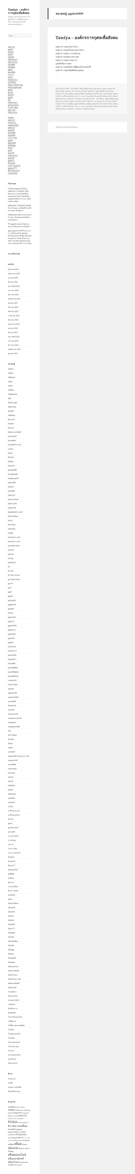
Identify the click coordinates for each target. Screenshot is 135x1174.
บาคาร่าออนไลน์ (14, 165)
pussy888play (13, 672)
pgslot (10, 69)
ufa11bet (11, 773)
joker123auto (13, 499)
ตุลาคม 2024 (13, 353)
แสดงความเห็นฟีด (14, 1087)
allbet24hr (12, 407)
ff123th (11, 457)
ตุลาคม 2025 (13, 303)
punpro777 (12, 168)
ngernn (11, 554)
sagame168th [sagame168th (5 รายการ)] (13, 1132)
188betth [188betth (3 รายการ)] (22, 1107)
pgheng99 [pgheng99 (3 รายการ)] (20, 1118)
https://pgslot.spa (15, 87)
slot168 (11, 739)
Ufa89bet (11, 785)
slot (9, 100)
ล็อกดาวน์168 (13, 891)
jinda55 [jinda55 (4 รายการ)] (10, 1116)
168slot (11, 369)
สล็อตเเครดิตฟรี (14, 983)
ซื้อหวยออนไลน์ (14, 170)
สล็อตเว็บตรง (13, 59)
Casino (10, 449)
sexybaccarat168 (14, 718)
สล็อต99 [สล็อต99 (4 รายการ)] (24, 1144)
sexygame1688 (14, 726)
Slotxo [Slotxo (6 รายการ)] (23, 1132)
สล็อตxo (11, 954)
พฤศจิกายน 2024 (14, 349)
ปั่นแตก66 (11, 163)
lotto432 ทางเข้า (14, 537)
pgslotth (11, 638)
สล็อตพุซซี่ (12, 958)
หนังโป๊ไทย (12, 82)
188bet (10, 373)
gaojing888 (12, 470)
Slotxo (10, 743)
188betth (11, 377)
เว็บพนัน (11, 1029)
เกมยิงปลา (12, 1004)
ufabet (10, 790)
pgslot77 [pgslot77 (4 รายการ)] (25, 1122)
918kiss (11, 117)
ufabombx (12, 794)
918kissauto (12, 394)
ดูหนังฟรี (11, 130)
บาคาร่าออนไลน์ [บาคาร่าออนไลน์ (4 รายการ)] (13, 1140)
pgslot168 (12, 617)
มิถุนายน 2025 (13, 320)
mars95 (11, 550)
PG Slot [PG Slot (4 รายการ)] (20, 1122)
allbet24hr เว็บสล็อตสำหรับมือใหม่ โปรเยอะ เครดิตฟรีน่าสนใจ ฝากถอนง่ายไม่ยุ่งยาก (19, 208)
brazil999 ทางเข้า (15, 445)
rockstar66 (12, 680)
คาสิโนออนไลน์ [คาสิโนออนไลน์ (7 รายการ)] (20, 1134)
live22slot (12, 524)
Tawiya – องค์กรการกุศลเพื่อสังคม (18, 11)
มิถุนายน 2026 (13, 269)
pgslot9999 (12, 625)
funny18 (11, 466)
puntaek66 (12, 655)
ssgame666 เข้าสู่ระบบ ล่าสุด (18, 756)
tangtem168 (13, 760)
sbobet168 (12, 705)
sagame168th (13, 125)
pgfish (10, 596)
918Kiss (11, 390)
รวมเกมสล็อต (13, 886)
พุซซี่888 (11, 874)
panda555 (12, 562)
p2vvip (10, 558)
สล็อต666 (11, 924)
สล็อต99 (11, 945)
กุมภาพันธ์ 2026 (14, 286)
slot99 (10, 54)
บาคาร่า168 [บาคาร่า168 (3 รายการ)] (27, 1138)
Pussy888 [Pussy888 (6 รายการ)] (11, 1129)
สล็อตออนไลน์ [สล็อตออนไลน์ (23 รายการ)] (17, 1155)
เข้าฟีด (10, 1083)
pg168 (10, 49)
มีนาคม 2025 (13, 332)
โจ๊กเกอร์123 (12, 112)
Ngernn (90, 101)
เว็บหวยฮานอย (13, 1046)
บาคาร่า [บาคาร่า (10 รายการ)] (20, 1137)
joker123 (11, 47)
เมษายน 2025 (13, 328)
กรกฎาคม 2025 (14, 315)
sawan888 (12, 701)
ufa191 (10, 781)
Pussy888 (11, 663)
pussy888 (11, 72)
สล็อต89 (11, 937)
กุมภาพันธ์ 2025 (14, 336)
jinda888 (11, 491)
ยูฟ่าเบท (11, 882)
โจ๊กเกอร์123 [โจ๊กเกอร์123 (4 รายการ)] (18, 1165)
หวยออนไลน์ (12, 173)
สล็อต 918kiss (13, 903)
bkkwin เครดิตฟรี (14, 432)
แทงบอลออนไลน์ (14, 1055)
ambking (11, 415)
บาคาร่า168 (12, 138)
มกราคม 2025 (13, 341)
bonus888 (12, 440)
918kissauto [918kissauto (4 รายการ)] (20, 1110)
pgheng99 (12, 143)
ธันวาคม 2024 (13, 345)
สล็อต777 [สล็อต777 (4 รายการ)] (27, 1148)
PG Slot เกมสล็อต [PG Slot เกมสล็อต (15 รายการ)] (17, 1126)
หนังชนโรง (12, 123)
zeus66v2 (11, 802)
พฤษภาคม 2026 (14, 273)
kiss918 (11, 95)
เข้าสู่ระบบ (12, 1079)
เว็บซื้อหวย (12, 1021)
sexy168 (11, 710)
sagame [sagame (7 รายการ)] (19, 1129)
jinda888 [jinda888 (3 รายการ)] (15, 1116)
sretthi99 (11, 752)
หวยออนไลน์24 (13, 1000)
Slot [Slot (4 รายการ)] (19, 1132)
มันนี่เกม (11, 878)
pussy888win (13, 676)
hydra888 (12, 482)
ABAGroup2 (12, 402)
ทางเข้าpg (12, 840)
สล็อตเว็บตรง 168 (14, 979)
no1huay (97, 101)
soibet (10, 747)
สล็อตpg (11, 949)
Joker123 (11, 495)
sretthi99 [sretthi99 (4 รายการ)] (11, 1135)
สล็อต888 (11, 64)
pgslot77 (11, 160)
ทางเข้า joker (13, 107)
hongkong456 (13, 478)
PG (9, 567)
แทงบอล (11, 1050)
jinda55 (11, 52)
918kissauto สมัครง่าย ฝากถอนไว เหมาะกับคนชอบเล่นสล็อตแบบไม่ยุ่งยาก (19, 217)
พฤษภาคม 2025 (14, 324)
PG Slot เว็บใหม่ (14, 575)
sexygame (12, 722)
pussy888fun (13, 668)
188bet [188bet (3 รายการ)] (18, 1107)
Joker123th (12, 503)
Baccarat (11, 419)
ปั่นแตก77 (11, 865)
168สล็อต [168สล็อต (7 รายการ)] (12, 1107)
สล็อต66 (11, 57)
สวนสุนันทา (12, 992)
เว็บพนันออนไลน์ (14, 1034)
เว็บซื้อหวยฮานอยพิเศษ (16, 1025)
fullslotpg (12, 145)
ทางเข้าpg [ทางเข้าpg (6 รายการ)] (12, 1138)
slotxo (10, 77)
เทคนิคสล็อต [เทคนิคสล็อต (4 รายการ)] (24, 1162)
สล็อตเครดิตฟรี (13, 970)
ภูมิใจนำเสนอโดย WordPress (67, 127)
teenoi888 (12, 764)
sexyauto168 (13, 714)
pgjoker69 (12, 604)
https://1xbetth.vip (15, 85)
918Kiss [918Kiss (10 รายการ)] (11, 1109)
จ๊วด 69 (10, 819)
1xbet (10, 381)
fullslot (11, 461)
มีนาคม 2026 (13, 282)
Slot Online (12, 735)
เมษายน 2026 (13, 278)
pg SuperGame (14, 579)
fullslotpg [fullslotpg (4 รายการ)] (27, 1110)
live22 (10, 148)
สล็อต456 (11, 912)
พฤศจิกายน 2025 (14, 299)
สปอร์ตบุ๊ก (11, 895)
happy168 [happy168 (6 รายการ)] (18, 1113)
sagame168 (12, 693)
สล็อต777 (11, 928)
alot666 (11, 411)
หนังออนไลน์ (12, 155)
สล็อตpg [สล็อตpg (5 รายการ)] (11, 1151)
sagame (11, 689)
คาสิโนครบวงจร (14, 811)
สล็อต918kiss (13, 941)
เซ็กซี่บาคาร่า (13, 1008)
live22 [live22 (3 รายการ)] (16, 1118)
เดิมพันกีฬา (12, 1013)
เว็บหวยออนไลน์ (14, 1042)
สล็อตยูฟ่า (11, 962)
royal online (13, 684)
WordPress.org (14, 1091)
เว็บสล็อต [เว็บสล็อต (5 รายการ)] (11, 1165)
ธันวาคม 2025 (13, 294)
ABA (9, 398)
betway (11, 428)
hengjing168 (13, 474)
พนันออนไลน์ (13, 870)
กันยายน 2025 (13, 307)
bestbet (11, 423)
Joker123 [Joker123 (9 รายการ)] (22, 1115)
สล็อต (10, 899)
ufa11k (10, 777)
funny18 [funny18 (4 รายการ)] (10, 1113)
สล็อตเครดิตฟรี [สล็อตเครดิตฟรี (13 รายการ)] (16, 1158)
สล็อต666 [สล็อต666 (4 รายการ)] (21, 1148)
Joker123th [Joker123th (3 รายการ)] (11, 1118)
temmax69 (12, 769)
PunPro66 (12, 646)
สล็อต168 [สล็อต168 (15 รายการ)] (13, 1148)
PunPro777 (12, 651)
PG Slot (11, 571)
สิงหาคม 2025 (13, 311)
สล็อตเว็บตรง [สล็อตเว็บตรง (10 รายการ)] (14, 1162)
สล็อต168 (11, 907)
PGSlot (10, 613)
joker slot (11, 110)
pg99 (10, 592)
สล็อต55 (11, 916)
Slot (9, 731)
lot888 (10, 533)
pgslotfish (12, 634)
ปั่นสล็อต (11, 857)
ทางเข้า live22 (13, 836)
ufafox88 (11, 798)
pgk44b (11, 609)
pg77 (10, 588)
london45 (11, 529)
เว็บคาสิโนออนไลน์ (15, 1017)
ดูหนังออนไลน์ (13, 105)
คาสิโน (10, 806)
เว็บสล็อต (11, 1038)
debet (10, 453)
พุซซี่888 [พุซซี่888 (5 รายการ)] (11, 1144)
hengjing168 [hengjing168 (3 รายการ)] (25, 1113)
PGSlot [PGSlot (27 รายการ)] (13, 1122)
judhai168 (12, 508)
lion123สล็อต (13, 516)
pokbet (11, 642)
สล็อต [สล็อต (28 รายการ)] (18, 1144)
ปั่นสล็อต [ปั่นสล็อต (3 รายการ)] (20, 1140)
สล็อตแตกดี (12, 987)
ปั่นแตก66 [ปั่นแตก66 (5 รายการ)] (26, 1140)
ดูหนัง (10, 150)
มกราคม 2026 (13, 290)
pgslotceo (12, 630)
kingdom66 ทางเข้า (15, 512)
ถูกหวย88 (11, 832)
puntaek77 (12, 659)
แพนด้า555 (12, 1059)
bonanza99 (12, 436)
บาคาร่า (11, 75)
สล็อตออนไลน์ (13, 966)
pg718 (10, 583)
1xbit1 (10, 386)
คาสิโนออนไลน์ (14, 815)
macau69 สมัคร (14, 546)
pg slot (10, 92)
